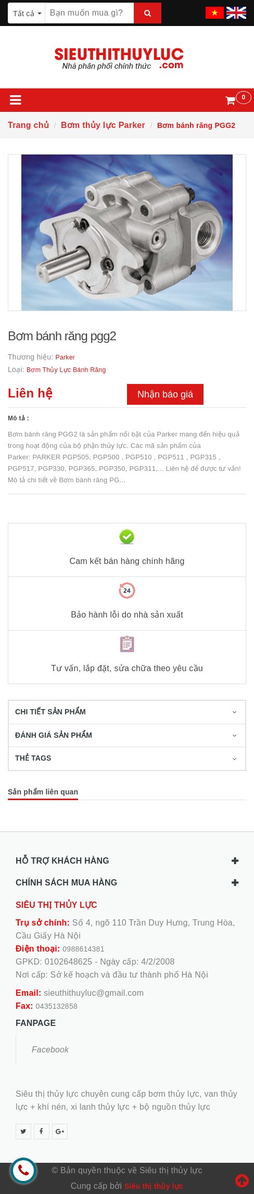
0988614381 (83, 949)
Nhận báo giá (165, 394)
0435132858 (57, 1006)
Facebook (50, 1049)
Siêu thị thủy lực (153, 1186)
